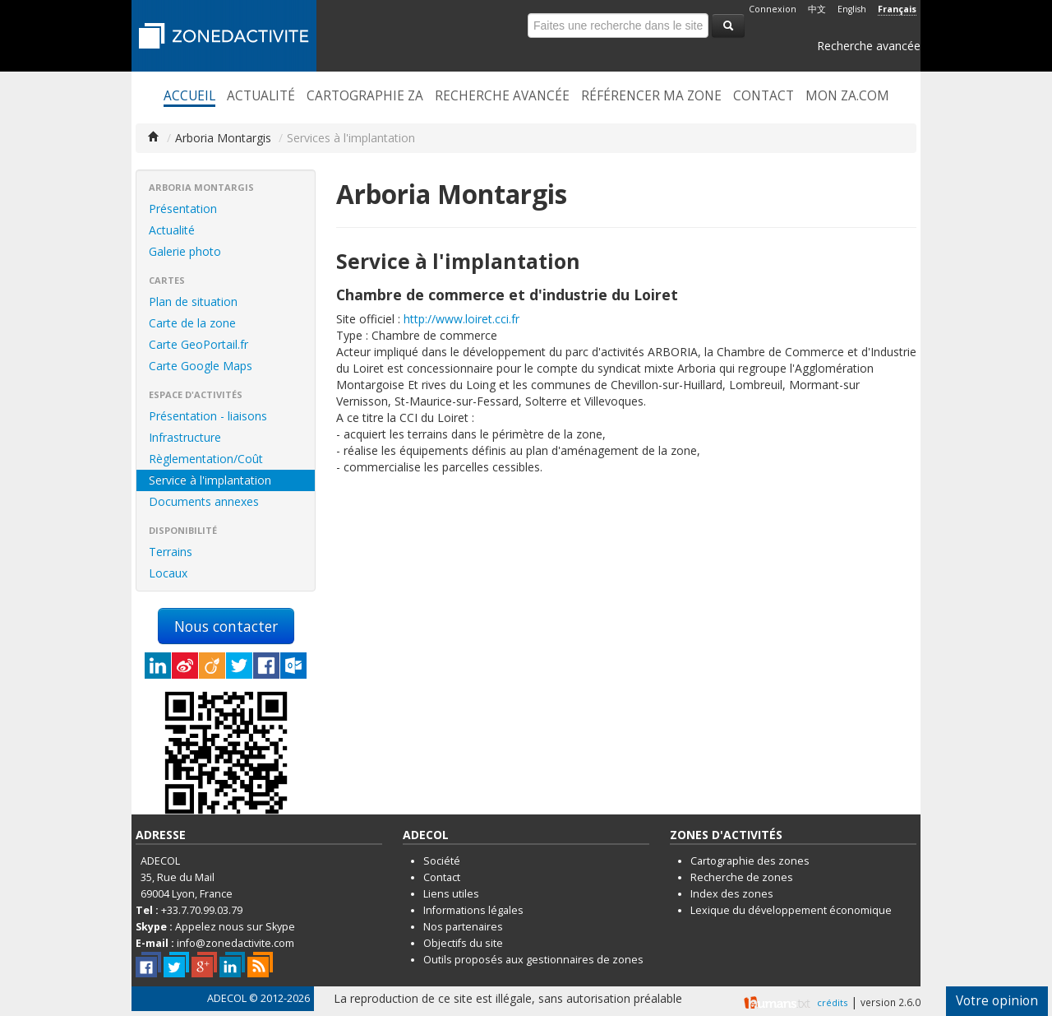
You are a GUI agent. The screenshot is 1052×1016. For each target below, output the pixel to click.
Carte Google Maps (200, 365)
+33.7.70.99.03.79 (201, 910)
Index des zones (731, 894)
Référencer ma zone (651, 96)
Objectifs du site (463, 943)
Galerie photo (185, 251)
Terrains (170, 551)
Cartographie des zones (750, 861)
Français (897, 9)
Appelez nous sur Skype (235, 927)
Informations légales (473, 910)
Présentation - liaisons (208, 416)
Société (441, 861)
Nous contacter (226, 626)
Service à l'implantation (210, 480)
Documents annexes (204, 501)
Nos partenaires (463, 927)
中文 (817, 9)
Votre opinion (997, 1000)
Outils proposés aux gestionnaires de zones (533, 960)
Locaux (168, 573)
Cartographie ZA (365, 96)
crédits (832, 1002)
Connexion (772, 9)
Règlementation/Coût (206, 458)
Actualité (261, 96)
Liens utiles (451, 894)
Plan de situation (193, 301)
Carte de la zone (192, 323)
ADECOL (227, 998)
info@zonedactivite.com (235, 943)
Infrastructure (185, 437)
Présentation (183, 208)
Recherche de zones (741, 877)
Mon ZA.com (847, 96)
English (851, 9)
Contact (763, 96)
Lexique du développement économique (791, 910)
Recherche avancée (868, 45)
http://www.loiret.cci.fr (461, 319)
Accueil (189, 96)
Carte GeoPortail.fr (198, 344)
